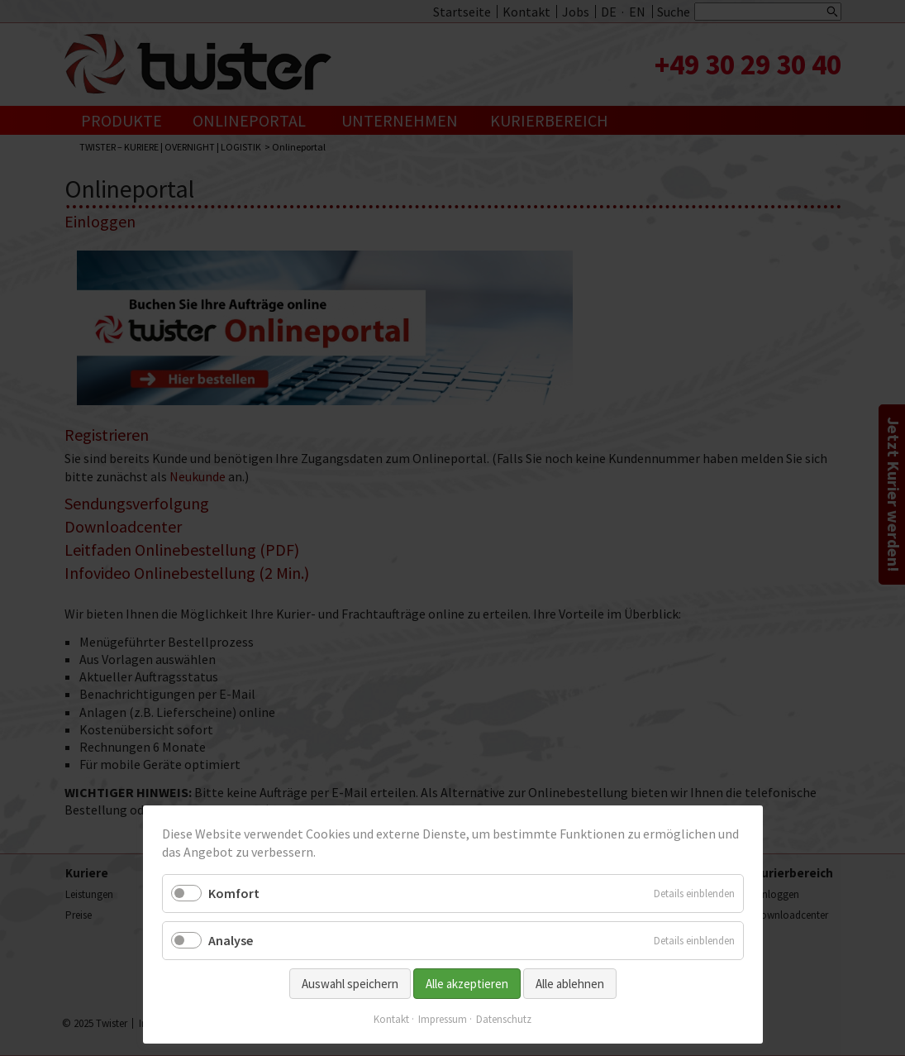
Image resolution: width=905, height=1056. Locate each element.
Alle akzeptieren (467, 983)
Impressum (442, 1019)
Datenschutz (503, 1019)
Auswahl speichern (350, 983)
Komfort (234, 893)
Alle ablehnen (570, 983)
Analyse (230, 940)
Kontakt (391, 1019)
